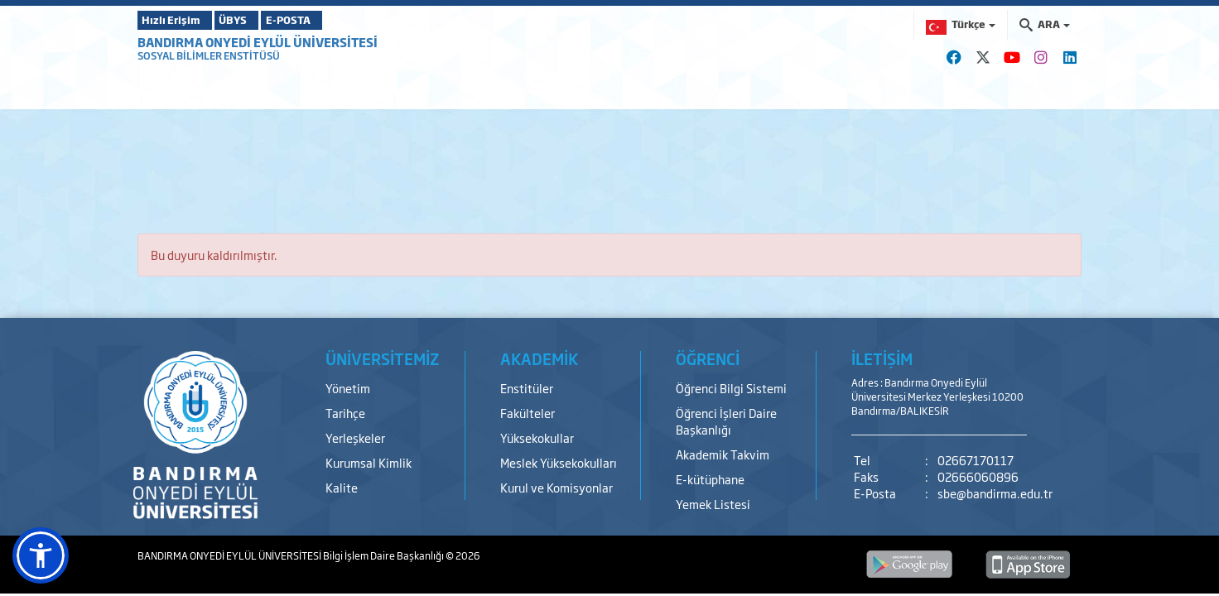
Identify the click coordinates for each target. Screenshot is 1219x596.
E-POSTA (336, 19)
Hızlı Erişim (178, 19)
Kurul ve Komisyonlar (556, 487)
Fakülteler (527, 412)
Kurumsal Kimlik (368, 462)
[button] (41, 555)
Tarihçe (345, 412)
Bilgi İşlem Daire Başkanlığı (384, 555)
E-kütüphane (710, 479)
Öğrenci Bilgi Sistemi (731, 388)
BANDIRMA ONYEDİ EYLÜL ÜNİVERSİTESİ (257, 41)
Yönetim (347, 388)
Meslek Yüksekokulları (558, 462)
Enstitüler (526, 388)
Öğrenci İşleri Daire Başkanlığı (726, 421)
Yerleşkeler (355, 437)
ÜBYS (259, 19)
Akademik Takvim (722, 454)
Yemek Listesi (713, 503)
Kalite (341, 487)
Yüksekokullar (537, 437)
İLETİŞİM (882, 358)
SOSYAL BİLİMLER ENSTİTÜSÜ (208, 55)
